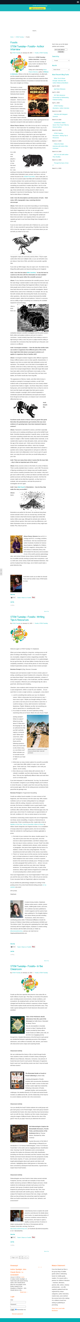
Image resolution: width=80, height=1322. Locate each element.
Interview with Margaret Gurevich (60, 115)
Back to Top (46, 611)
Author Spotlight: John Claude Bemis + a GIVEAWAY (18, 1272)
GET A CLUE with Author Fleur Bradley (60, 156)
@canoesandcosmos (16, 931)
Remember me (20, 1309)
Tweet (19, 597)
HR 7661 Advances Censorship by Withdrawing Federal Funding (61, 97)
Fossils (37, 52)
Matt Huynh (21, 487)
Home (12, 37)
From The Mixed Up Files (40, 21)
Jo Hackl (22, 1277)
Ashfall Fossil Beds (29, 176)
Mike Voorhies (31, 272)
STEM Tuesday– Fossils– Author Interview (27, 48)
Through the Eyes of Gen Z (61, 164)
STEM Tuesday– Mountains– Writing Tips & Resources (60, 135)
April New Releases (59, 89)
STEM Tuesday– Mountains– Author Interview (61, 107)
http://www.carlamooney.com (18, 1228)
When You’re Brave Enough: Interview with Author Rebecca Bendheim (60, 81)
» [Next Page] (27, 1257)
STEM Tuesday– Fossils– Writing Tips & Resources (27, 618)
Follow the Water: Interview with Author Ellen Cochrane (60, 146)
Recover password (17, 1314)
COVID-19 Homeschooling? (40, 5)
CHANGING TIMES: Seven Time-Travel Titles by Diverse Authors (61, 125)
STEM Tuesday (20, 37)
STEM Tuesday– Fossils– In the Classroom (26, 968)
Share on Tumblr (26, 597)
